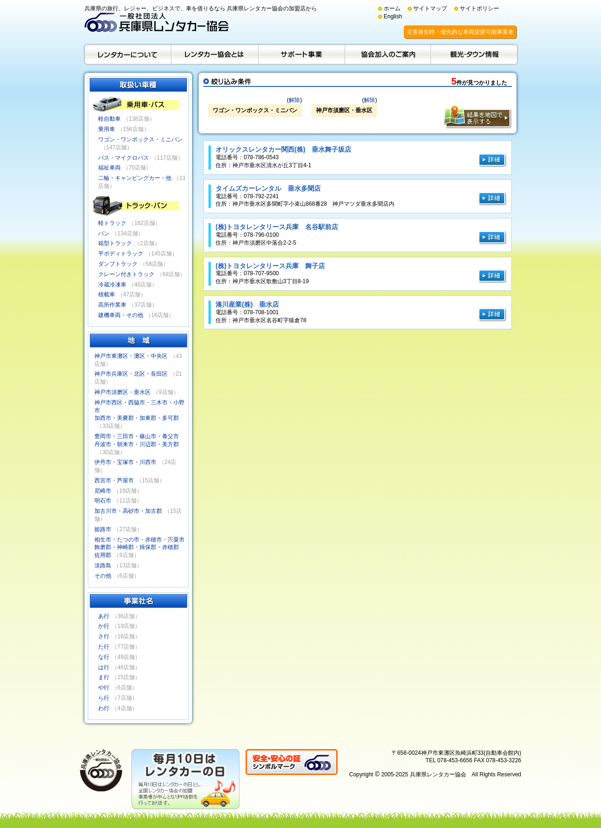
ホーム (392, 8)
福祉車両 (109, 167)
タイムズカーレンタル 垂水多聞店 (268, 188)
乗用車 (106, 129)
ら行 (103, 698)
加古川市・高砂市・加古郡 (128, 511)
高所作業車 (112, 305)
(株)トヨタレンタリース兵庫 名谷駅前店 (277, 227)
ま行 (103, 677)
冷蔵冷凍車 (112, 284)
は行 (103, 667)
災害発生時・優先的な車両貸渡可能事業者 (460, 32)
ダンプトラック (118, 264)
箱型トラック (115, 243)
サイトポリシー (479, 8)
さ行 (103, 636)
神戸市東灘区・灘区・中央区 (131, 356)
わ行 (103, 708)
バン (103, 233)
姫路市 (102, 529)
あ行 (103, 616)
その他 (102, 576)
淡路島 (102, 565)
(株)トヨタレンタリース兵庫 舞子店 (270, 266)
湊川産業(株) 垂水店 (247, 304)
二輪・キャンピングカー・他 (134, 178)
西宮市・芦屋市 (114, 480)
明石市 (102, 500)
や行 (103, 687)
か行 (103, 626)
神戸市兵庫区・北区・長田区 (131, 374)
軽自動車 (109, 119)
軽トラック (112, 223)
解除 (294, 100)
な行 (103, 657)
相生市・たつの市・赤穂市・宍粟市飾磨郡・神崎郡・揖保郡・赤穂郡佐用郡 (139, 547)
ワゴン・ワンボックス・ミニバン (140, 139)
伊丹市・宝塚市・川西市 (125, 462)
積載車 (106, 294)
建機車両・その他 (120, 315)
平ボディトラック (120, 253)
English (393, 16)
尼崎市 (102, 491)
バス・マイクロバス (123, 158)
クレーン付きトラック (126, 274)
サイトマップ (430, 8)
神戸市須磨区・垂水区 (122, 392)
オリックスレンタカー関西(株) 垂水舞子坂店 (283, 149)
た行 (103, 646)
